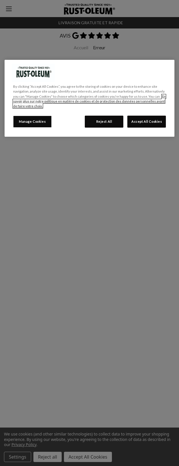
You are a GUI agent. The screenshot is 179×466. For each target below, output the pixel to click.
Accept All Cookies (146, 121)
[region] (90, 98)
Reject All (104, 121)
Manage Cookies (32, 121)
